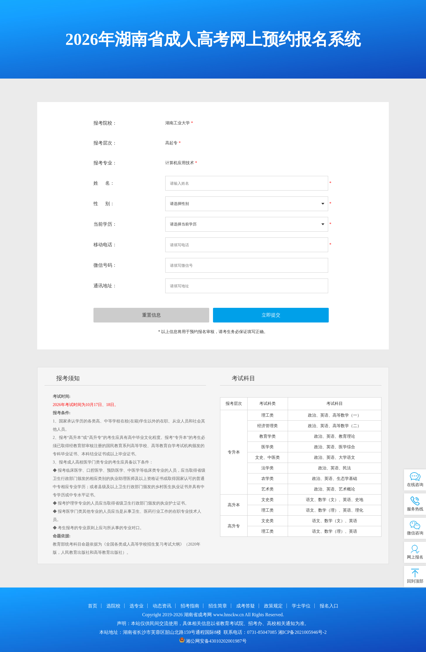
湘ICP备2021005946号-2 (302, 632)
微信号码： (105, 265)
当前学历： (105, 224)
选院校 (113, 606)
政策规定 (273, 606)
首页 (92, 606)
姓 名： (104, 183)
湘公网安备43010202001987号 (213, 641)
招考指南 (189, 606)
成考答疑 (245, 606)
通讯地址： (105, 285)
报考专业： (105, 162)
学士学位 (301, 606)
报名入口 (329, 606)
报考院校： (105, 122)
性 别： (104, 203)
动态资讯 (162, 606)
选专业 (136, 606)
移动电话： (105, 244)
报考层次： (105, 142)
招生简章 (217, 606)
